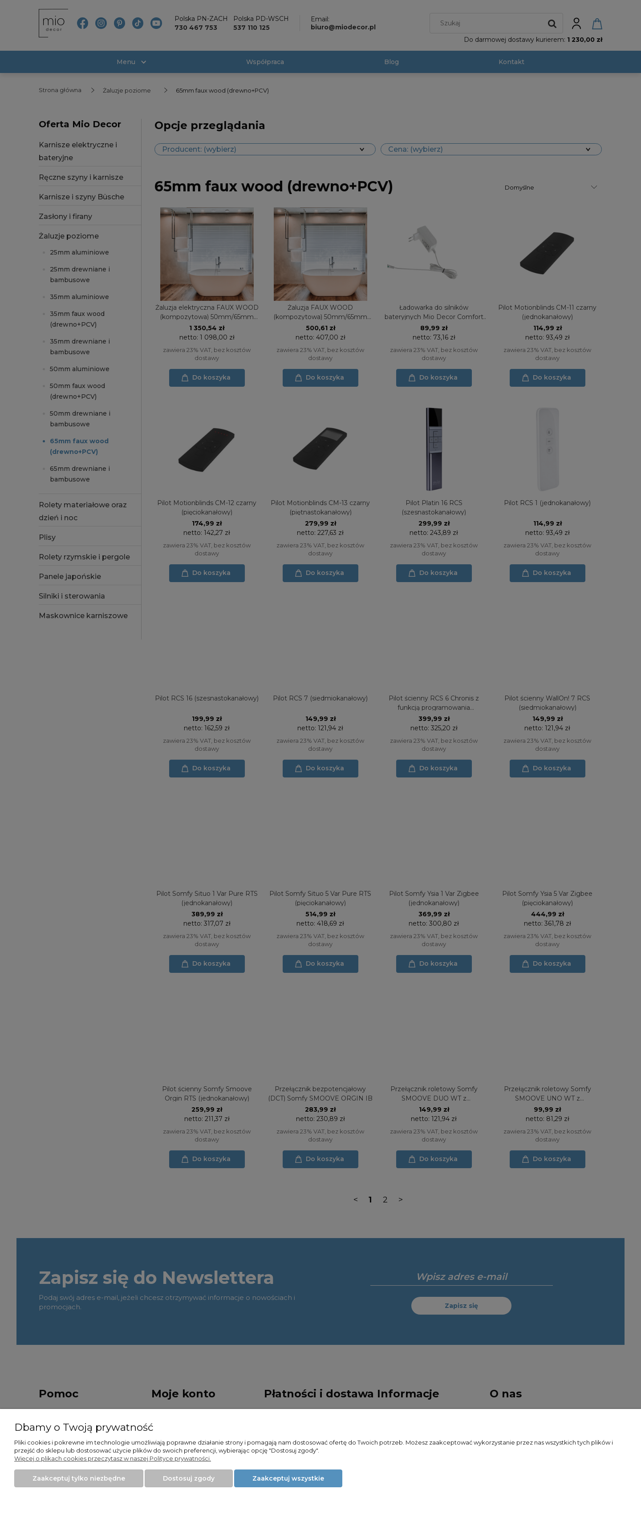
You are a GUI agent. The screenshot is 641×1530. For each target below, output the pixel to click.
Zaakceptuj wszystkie (288, 1478)
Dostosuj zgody (189, 1478)
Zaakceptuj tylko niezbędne (78, 1478)
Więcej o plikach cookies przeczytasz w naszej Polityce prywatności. (112, 1458)
